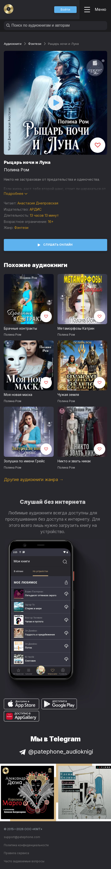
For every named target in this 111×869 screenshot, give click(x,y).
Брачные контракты (20, 328)
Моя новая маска (18, 395)
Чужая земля (68, 395)
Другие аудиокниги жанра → (33, 479)
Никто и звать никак (74, 461)
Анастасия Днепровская (37, 203)
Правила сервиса (16, 853)
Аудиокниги (12, 44)
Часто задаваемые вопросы (24, 861)
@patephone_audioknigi (55, 751)
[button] (65, 9)
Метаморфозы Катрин (76, 328)
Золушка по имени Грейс (24, 461)
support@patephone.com (22, 837)
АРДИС (36, 209)
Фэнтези (34, 44)
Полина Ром (16, 169)
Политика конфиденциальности (26, 845)
